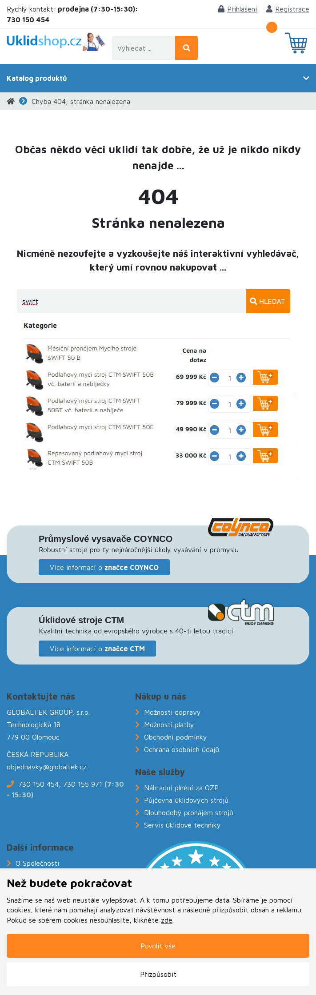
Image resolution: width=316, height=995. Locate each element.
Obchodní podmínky (175, 737)
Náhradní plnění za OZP (181, 788)
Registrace (287, 9)
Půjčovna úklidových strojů (186, 800)
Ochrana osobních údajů (181, 749)
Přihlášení (237, 9)
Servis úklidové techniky (182, 825)
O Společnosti (37, 863)
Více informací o (104, 567)
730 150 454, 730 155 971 (60, 784)
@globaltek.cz (65, 767)
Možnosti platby (169, 724)
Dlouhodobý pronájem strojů (188, 812)
